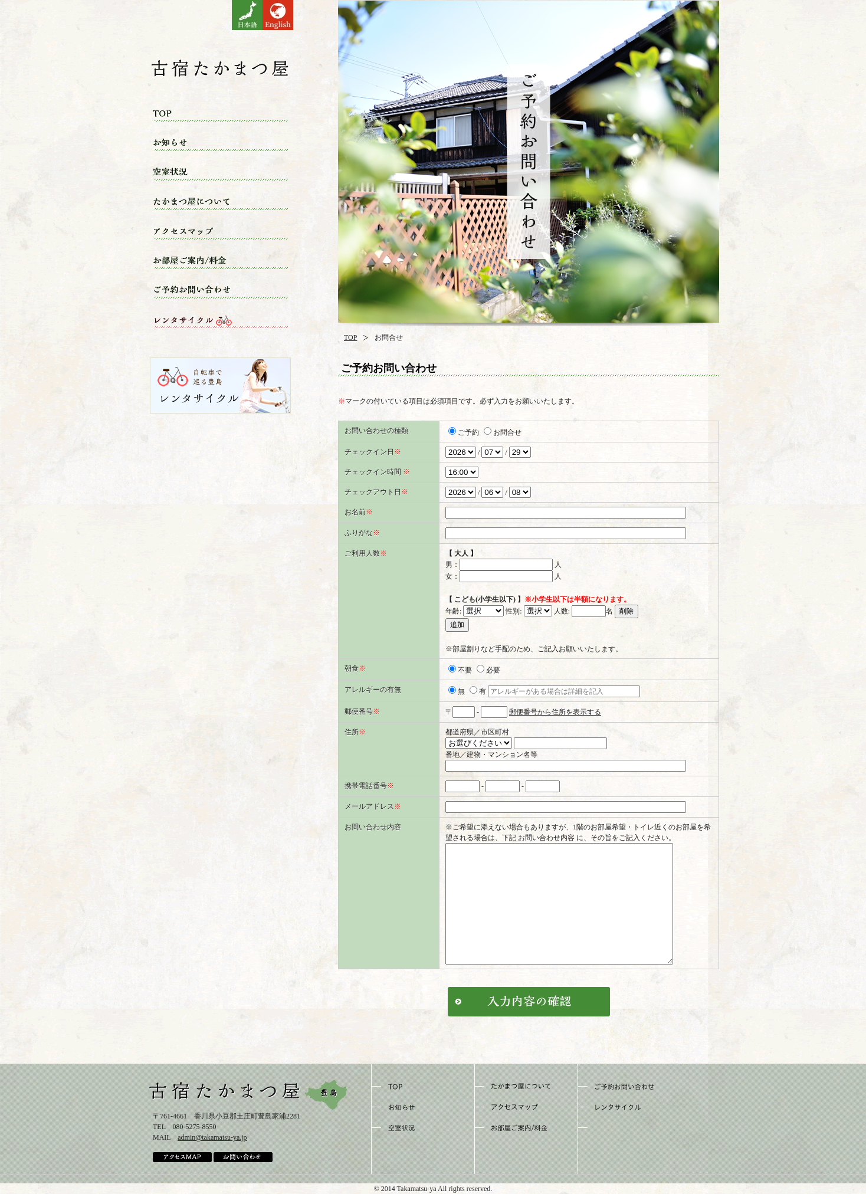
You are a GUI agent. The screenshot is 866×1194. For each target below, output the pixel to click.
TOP (350, 337)
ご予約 (463, 432)
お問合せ (502, 432)
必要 (488, 670)
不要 (460, 670)
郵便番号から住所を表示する (555, 712)
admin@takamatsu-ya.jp (212, 1137)
